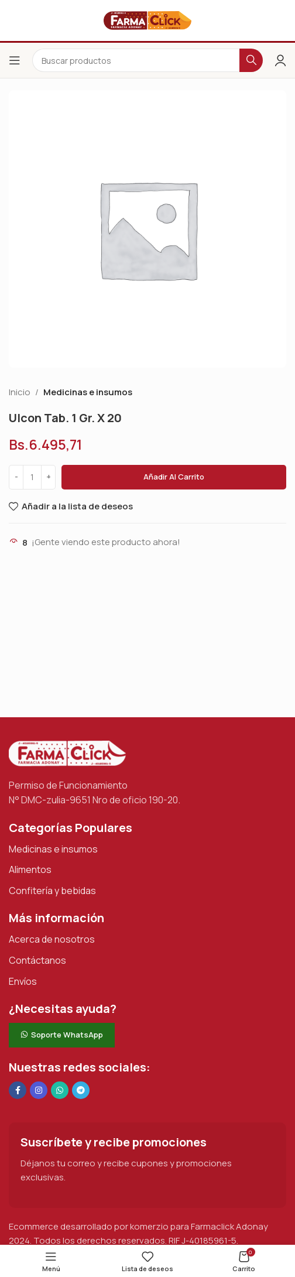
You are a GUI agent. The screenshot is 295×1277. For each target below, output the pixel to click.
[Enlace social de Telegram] (81, 1090)
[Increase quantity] (48, 477)
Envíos (23, 981)
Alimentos (30, 869)
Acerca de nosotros (52, 939)
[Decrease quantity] (16, 477)
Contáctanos (37, 960)
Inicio (19, 392)
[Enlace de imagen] (67, 753)
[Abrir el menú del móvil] (14, 60)
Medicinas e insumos (87, 392)
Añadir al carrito (173, 476)
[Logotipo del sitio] (147, 19)
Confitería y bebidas (52, 890)
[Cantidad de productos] (32, 477)
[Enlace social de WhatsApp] (59, 1090)
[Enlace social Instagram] (38, 1090)
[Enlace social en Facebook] (17, 1090)
